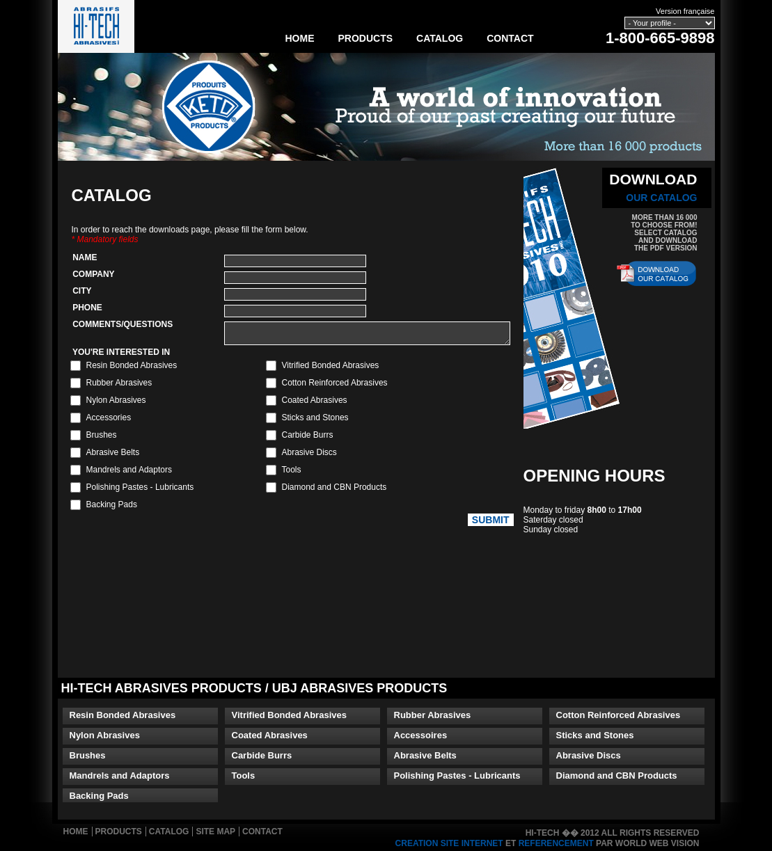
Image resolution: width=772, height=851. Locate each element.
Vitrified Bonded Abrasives (289, 715)
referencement (556, 843)
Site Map (215, 831)
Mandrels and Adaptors (120, 775)
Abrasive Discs (588, 755)
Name (82, 257)
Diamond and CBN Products (616, 775)
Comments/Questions (120, 324)
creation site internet (449, 843)
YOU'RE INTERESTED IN (119, 356)
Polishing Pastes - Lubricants (457, 775)
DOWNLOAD (653, 187)
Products (365, 38)
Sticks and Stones (595, 735)
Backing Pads (99, 795)
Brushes (88, 755)
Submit (491, 524)
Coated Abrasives (270, 735)
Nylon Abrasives (105, 735)
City (80, 291)
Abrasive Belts (425, 755)
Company (91, 274)
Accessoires (421, 735)
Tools (243, 775)
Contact (510, 38)
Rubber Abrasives (432, 715)
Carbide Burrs (262, 755)
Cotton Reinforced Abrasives (618, 715)
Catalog (439, 38)
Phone (85, 307)
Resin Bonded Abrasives (123, 715)
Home (300, 38)
